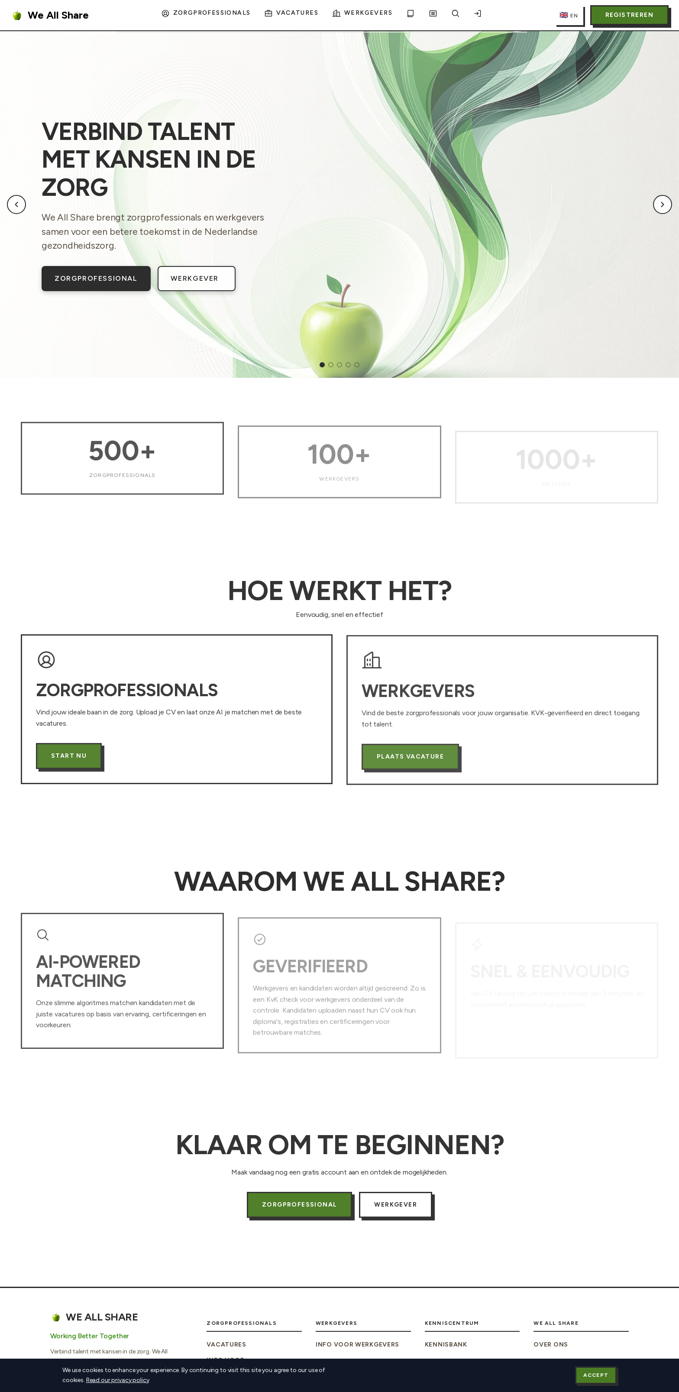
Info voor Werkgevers (357, 1344)
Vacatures (226, 1344)
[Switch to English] (569, 15)
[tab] (322, 364)
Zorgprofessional (96, 278)
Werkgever (195, 278)
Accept (595, 1375)
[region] (339, 204)
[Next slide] (662, 204)
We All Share (49, 15)
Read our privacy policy (117, 1380)
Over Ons (551, 1344)
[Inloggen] (478, 15)
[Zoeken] (455, 15)
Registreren (629, 15)
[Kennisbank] (410, 15)
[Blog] (433, 15)
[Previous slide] (16, 204)
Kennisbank (446, 1344)
